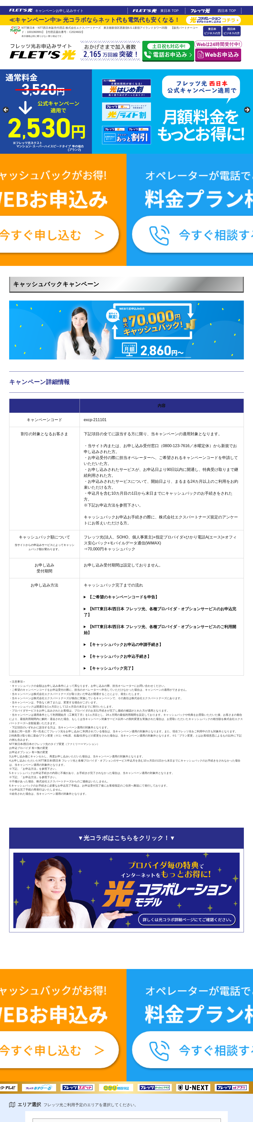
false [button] (6, 110)
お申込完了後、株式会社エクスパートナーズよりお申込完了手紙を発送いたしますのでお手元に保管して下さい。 (162, 612)
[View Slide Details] (126, 111)
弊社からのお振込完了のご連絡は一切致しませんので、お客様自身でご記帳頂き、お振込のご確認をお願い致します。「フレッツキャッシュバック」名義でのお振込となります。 (162, 668)
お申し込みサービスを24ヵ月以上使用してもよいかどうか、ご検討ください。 (162, 630)
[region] (126, 111)
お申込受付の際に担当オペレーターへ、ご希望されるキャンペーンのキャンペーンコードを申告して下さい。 (162, 597)
